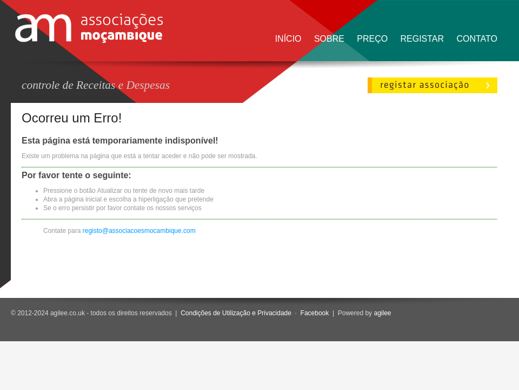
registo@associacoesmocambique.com (139, 231)
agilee (382, 313)
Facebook (315, 313)
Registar (422, 38)
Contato (476, 38)
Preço (372, 38)
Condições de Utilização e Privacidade (236, 313)
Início (288, 38)
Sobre (329, 38)
